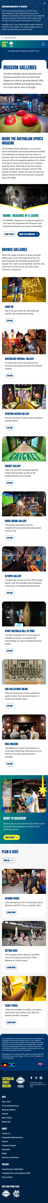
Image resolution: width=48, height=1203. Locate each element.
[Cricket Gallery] (24, 462)
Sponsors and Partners (10, 1157)
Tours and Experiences (10, 1106)
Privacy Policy (7, 1177)
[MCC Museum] (24, 741)
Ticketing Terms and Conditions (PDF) (16, 1173)
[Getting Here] (24, 947)
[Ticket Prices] (24, 1002)
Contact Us (6, 1133)
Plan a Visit (6, 1102)
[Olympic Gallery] (24, 572)
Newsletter (6, 1149)
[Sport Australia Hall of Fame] (24, 628)
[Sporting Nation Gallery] (24, 408)
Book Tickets (7, 1118)
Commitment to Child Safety (12, 1169)
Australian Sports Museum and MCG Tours (23, 51)
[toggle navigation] (43, 44)
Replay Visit (6, 1122)
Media (4, 1153)
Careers (5, 1141)
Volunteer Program (9, 1145)
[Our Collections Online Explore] (24, 685)
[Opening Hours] (24, 893)
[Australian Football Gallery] (24, 355)
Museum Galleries (9, 1110)
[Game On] (24, 301)
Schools (5, 1114)
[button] (9, 320)
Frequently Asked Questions (12, 1137)
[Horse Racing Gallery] (24, 517)
